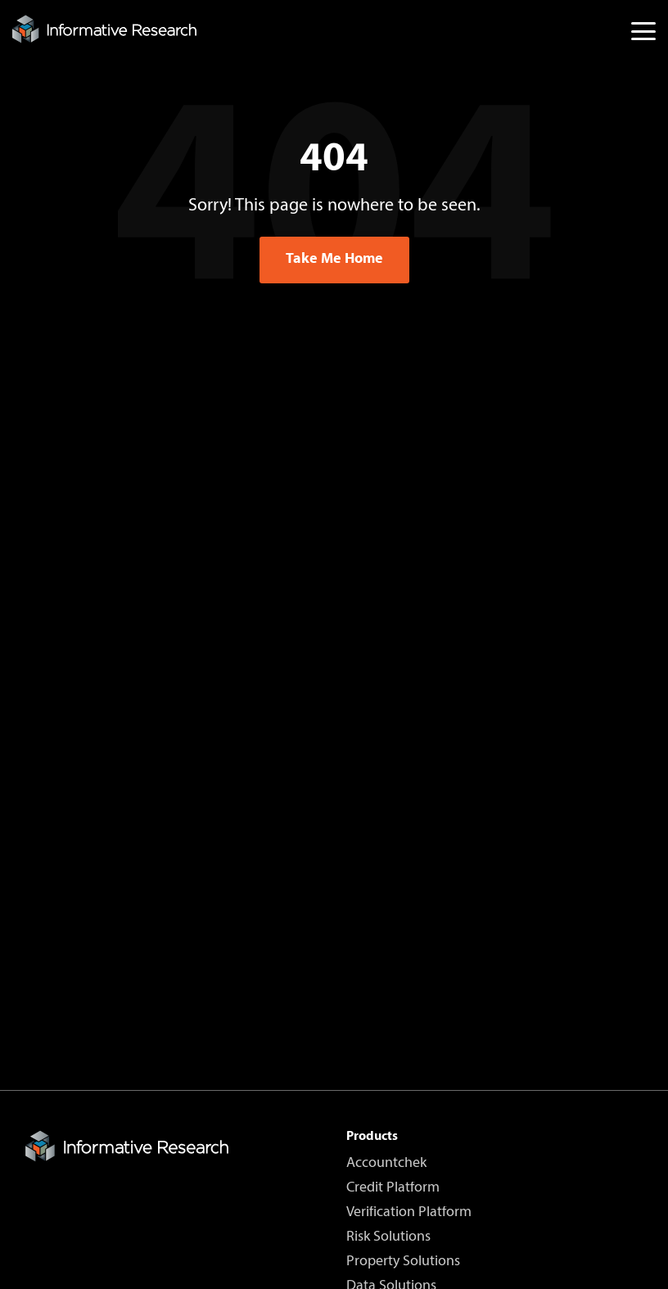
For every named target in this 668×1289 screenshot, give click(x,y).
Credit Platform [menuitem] (393, 1188)
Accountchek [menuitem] (386, 1163)
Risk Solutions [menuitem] (388, 1237)
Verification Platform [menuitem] (409, 1212)
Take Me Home (334, 259)
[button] (643, 30)
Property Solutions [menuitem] (403, 1262)
